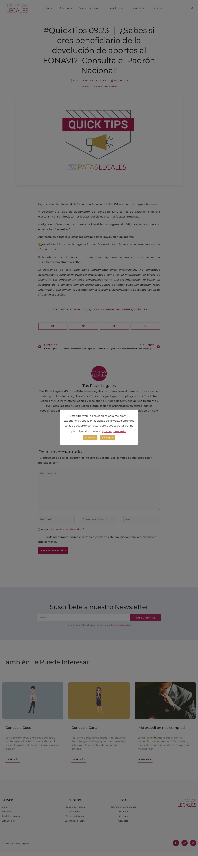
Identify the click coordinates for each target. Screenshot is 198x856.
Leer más (120, 431)
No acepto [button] (107, 437)
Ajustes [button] (107, 431)
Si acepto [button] (90, 437)
